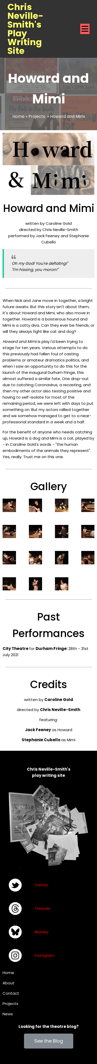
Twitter (41, 885)
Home (18, 116)
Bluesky (41, 932)
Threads (42, 908)
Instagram (44, 955)
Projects (36, 116)
